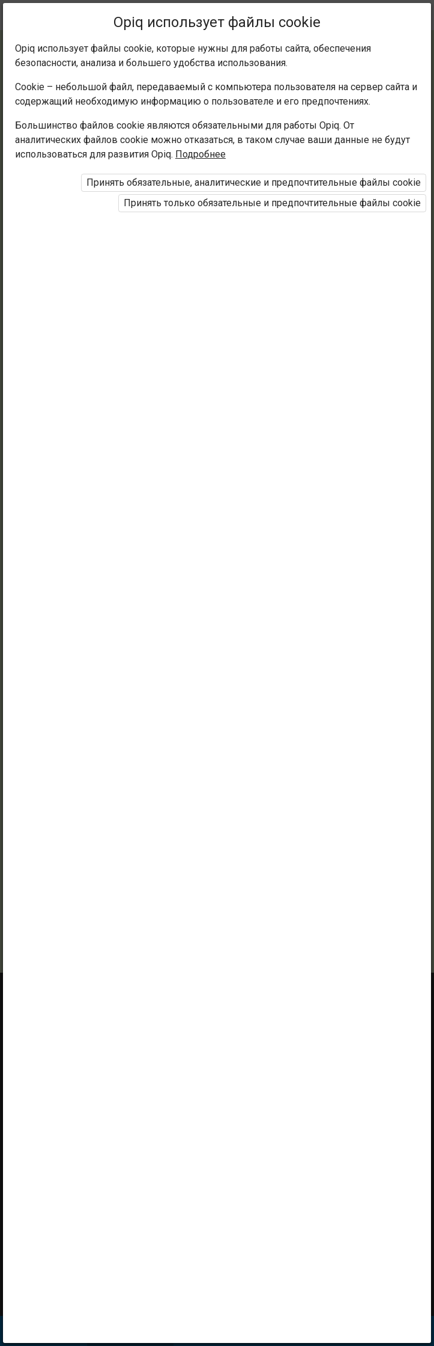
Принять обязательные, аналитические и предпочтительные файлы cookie (253, 182)
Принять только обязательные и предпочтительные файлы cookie (272, 203)
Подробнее (200, 154)
